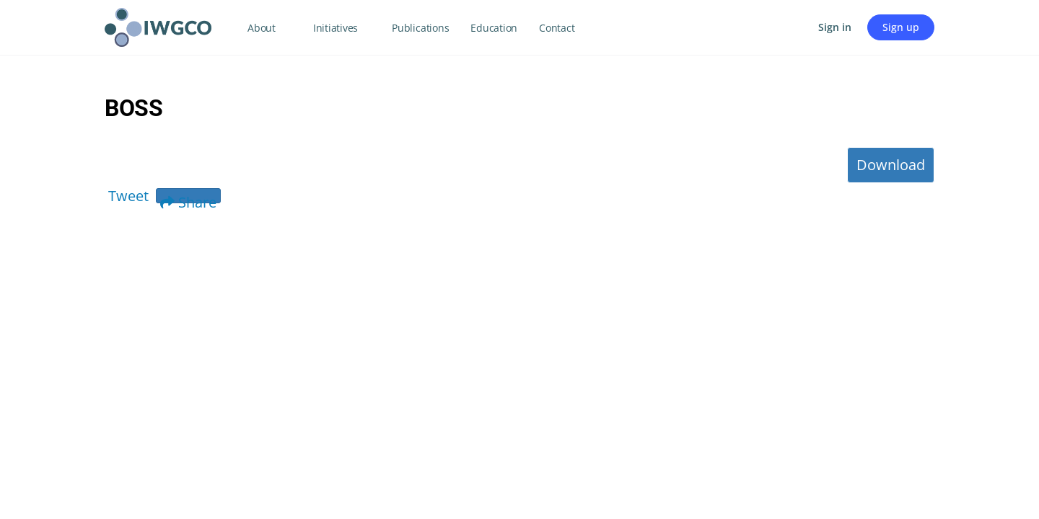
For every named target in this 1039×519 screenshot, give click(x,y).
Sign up (900, 27)
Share (188, 197)
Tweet (128, 195)
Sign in (834, 27)
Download (890, 164)
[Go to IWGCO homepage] (158, 25)
